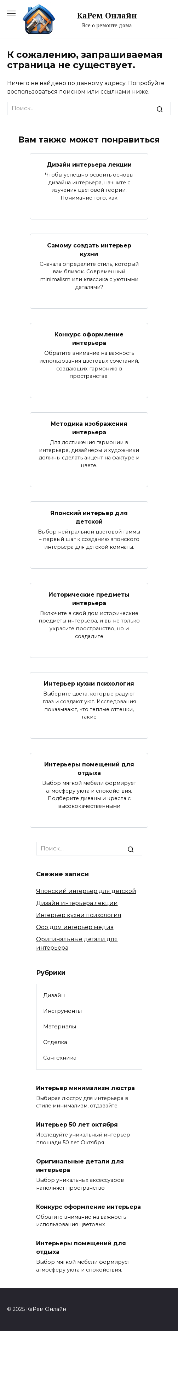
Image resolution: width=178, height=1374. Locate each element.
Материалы (59, 1026)
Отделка (55, 1042)
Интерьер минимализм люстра (85, 1087)
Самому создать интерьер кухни (89, 249)
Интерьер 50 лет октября (77, 1124)
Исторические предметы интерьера (89, 598)
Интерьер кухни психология (89, 683)
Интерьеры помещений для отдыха (89, 768)
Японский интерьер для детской (89, 517)
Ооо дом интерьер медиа (75, 927)
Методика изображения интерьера (89, 428)
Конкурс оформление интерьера (89, 338)
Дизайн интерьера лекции (89, 164)
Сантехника (59, 1057)
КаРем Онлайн (107, 15)
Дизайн (54, 995)
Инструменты (62, 1010)
